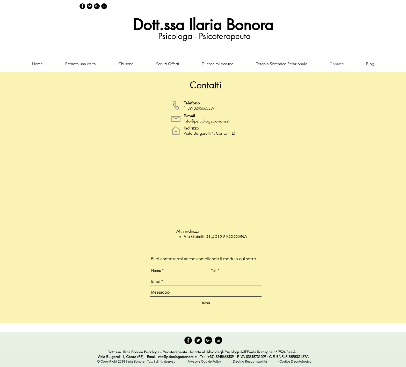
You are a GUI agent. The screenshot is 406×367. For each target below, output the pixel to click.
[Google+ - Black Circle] (97, 6)
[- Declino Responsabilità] (249, 362)
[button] (136, 361)
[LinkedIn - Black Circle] (104, 6)
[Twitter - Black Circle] (89, 6)
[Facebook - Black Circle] (82, 6)
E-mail (189, 115)
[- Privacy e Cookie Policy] (203, 361)
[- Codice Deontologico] (294, 362)
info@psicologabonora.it (206, 121)
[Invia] (206, 302)
